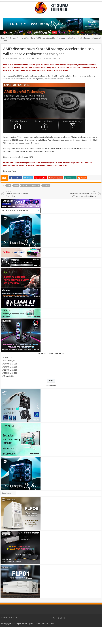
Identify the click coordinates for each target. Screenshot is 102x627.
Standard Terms (47, 623)
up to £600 (8, 358)
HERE (31, 157)
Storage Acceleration (30, 186)
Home (3, 38)
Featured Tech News (27, 38)
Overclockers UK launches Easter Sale (19, 193)
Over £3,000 (9, 376)
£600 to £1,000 (9, 361)
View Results (51, 385)
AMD (8, 186)
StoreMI (46, 186)
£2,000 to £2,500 (10, 370)
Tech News (12, 38)
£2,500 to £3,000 (10, 373)
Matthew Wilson (11, 59)
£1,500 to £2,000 (10, 367)
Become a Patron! (10, 171)
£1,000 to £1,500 (10, 364)
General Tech (55, 59)
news (16, 186)
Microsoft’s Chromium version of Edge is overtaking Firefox (82, 193)
